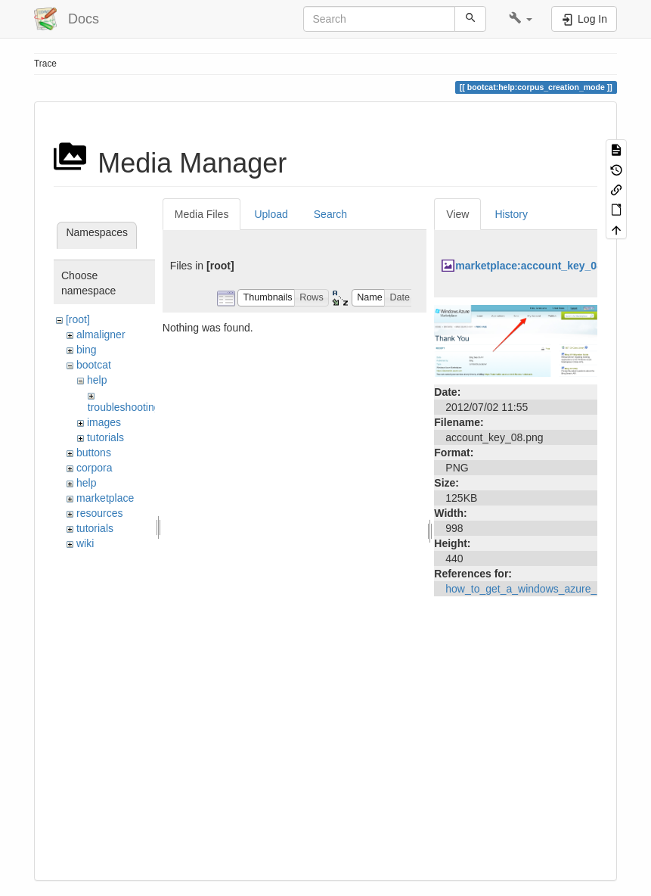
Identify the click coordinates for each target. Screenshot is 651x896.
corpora (94, 468)
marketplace (105, 498)
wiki (85, 543)
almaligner (101, 334)
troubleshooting (124, 407)
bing (86, 350)
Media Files (202, 214)
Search (330, 214)
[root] (78, 319)
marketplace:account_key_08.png (540, 266)
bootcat (93, 365)
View (457, 214)
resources (99, 513)
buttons (93, 452)
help (97, 380)
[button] (521, 19)
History (511, 214)
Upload (270, 214)
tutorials (105, 437)
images (104, 422)
